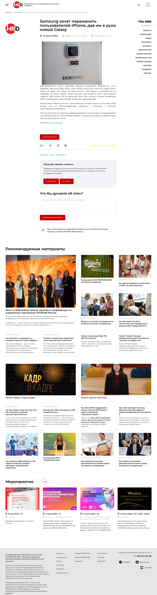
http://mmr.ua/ (56, 123)
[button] (147, 5)
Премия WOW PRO (143, 58)
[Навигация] (7, 4)
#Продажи (60, 155)
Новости (147, 30)
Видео (148, 38)
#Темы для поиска (47, 155)
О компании (102, 553)
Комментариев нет (101, 36)
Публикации (145, 34)
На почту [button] (66, 181)
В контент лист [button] (50, 137)
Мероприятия (145, 50)
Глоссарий (101, 561)
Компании (146, 42)
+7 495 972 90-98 (142, 556)
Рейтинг (147, 73)
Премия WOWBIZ (144, 62)
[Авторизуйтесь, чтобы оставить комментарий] (78, 205)
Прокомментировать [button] (53, 218)
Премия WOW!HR (143, 54)
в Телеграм (51, 181)
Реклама (147, 65)
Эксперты (146, 46)
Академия (146, 69)
